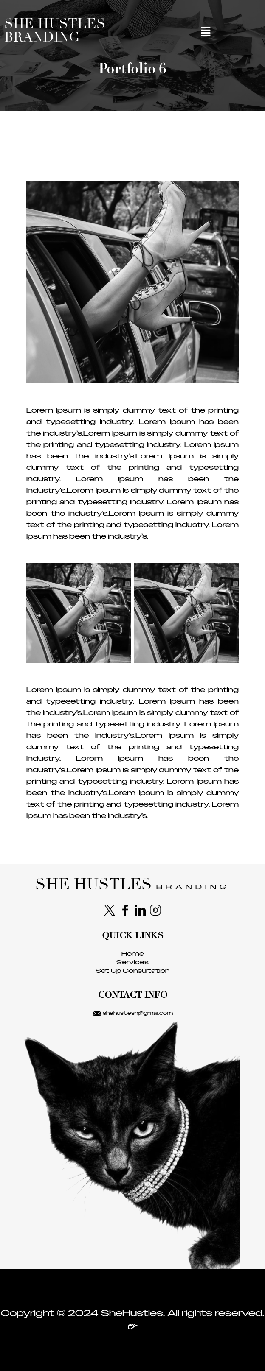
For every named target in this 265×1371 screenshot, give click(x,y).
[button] (205, 32)
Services (132, 962)
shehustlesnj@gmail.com (133, 1013)
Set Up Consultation (132, 970)
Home (132, 953)
